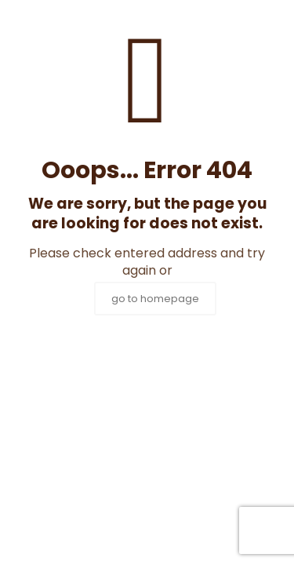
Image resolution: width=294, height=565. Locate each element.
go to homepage (155, 298)
